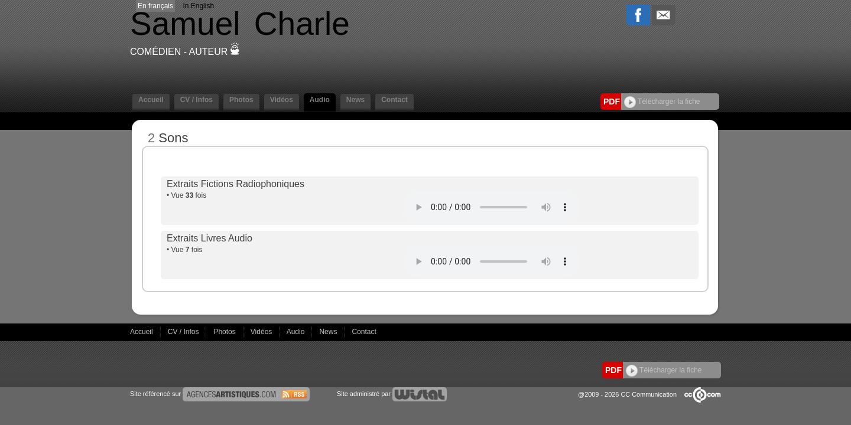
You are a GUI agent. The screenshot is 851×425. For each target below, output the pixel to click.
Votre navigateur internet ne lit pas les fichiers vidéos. (491, 207)
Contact (394, 100)
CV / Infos (196, 100)
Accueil (151, 100)
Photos (241, 100)
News (355, 100)
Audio (320, 100)
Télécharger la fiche (662, 101)
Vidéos (281, 100)
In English (198, 6)
